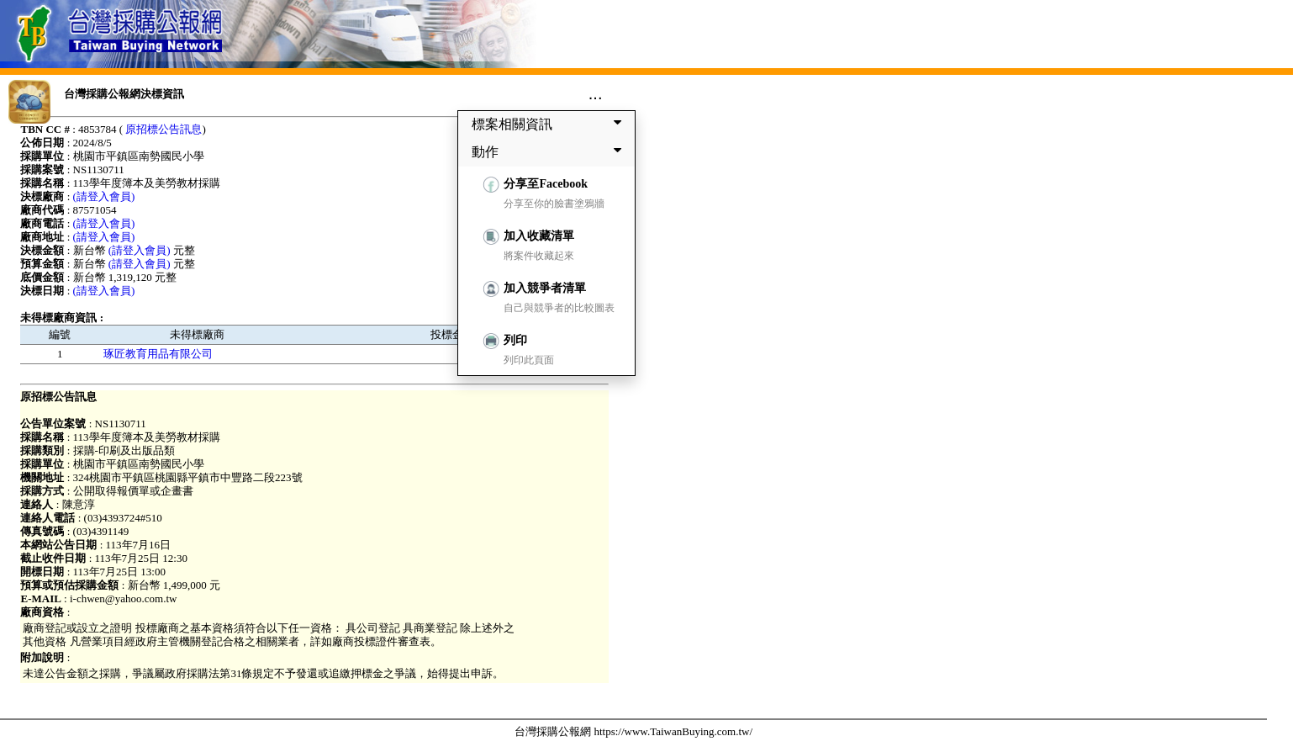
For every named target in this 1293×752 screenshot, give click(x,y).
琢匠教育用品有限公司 (158, 353)
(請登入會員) (104, 196)
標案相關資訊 (550, 123)
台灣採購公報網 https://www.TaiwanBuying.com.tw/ (633, 731)
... (595, 93)
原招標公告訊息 (163, 129)
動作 (550, 151)
